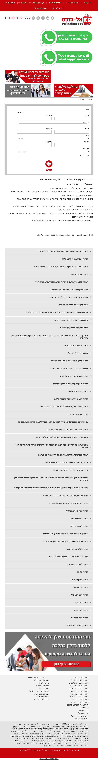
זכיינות (23, 3)
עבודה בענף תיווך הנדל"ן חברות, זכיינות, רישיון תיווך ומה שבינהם (63, 455)
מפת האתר (49, 755)
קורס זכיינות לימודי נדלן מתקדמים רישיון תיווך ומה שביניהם (65, 541)
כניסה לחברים (58, 8)
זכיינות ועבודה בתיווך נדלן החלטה (75, 259)
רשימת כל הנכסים (81, 719)
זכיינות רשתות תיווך (80, 610)
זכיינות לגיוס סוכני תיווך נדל (77, 564)
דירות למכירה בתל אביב (79, 686)
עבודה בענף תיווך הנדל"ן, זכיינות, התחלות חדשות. (68, 503)
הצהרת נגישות (40, 8)
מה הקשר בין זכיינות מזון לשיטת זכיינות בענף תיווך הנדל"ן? (65, 534)
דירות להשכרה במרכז (80, 680)
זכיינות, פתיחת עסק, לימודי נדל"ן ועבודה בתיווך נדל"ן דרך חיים (64, 407)
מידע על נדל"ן (43, 683)
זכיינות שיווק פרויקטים (79, 618)
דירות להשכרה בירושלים (79, 689)
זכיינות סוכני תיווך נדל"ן (79, 595)
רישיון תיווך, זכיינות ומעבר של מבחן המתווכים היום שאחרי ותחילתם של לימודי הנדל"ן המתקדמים (51, 488)
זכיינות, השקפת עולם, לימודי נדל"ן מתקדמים (70, 384)
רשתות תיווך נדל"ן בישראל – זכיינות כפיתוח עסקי (69, 368)
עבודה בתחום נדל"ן (41, 680)
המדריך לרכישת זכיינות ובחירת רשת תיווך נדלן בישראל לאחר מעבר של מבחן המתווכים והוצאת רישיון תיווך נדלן (49, 337)
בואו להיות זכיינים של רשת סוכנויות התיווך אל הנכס (68, 557)
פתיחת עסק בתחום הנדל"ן (39, 691)
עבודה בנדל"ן (83, 713)
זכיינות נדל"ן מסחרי (80, 587)
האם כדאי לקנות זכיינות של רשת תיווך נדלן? (71, 320)
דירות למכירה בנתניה (80, 699)
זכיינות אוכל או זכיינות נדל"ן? (77, 511)
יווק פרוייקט (43, 689)
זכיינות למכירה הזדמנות (79, 526)
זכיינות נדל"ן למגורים (80, 580)
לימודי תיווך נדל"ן (42, 697)
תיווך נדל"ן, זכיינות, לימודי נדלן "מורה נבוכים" (70, 470)
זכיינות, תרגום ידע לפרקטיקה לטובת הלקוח (71, 399)
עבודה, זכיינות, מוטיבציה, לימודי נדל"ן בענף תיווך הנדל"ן (66, 463)
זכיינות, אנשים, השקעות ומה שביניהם (74, 376)
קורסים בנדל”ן (37, 3)
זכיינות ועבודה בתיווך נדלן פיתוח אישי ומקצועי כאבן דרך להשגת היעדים (61, 267)
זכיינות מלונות (82, 572)
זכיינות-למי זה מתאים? (79, 716)
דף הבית (87, 3)
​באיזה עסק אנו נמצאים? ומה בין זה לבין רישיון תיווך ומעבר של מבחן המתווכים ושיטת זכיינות (53, 422)
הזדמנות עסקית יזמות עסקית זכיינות (74, 328)
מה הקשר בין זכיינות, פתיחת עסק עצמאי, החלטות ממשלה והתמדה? (61, 437)
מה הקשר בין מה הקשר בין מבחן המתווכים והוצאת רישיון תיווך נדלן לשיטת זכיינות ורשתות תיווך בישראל (52, 446)
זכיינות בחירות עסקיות (79, 518)
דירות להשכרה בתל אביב (78, 683)
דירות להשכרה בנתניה (79, 702)
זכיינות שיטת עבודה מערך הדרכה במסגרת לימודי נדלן (67, 430)
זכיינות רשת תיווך (81, 603)
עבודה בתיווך (83, 710)
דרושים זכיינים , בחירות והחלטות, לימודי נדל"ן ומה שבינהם (65, 496)
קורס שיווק (84, 708)
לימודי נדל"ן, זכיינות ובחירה (77, 414)
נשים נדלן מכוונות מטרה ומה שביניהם (73, 305)
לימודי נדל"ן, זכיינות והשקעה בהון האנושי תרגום (69, 361)
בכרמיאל (74, 694)
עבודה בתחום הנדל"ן (41, 694)
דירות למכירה (82, 694)
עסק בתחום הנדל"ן (41, 699)
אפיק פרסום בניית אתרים (49, 759)
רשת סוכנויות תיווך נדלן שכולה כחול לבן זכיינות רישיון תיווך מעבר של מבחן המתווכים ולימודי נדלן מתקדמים (51, 479)
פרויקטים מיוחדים (42, 686)
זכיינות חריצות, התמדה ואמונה (76, 346)
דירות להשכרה (82, 697)
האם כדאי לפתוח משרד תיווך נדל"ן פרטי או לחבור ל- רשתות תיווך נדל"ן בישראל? (56, 313)
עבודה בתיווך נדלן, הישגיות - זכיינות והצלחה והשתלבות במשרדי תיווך (61, 282)
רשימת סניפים (55, 3)
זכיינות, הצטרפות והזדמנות (77, 626)
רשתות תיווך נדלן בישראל (78, 353)
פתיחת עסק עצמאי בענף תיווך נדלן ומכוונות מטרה (68, 297)
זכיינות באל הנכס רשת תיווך (77, 549)
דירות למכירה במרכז (80, 677)
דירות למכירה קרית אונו (35, 677)
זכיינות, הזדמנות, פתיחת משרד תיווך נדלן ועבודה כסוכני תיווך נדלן (63, 251)
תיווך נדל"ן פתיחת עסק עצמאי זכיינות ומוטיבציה (69, 290)
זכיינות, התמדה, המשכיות (78, 391)
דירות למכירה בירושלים (79, 691)
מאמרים (11, 3)
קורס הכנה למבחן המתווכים (77, 705)
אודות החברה (72, 3)
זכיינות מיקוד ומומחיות (79, 274)
